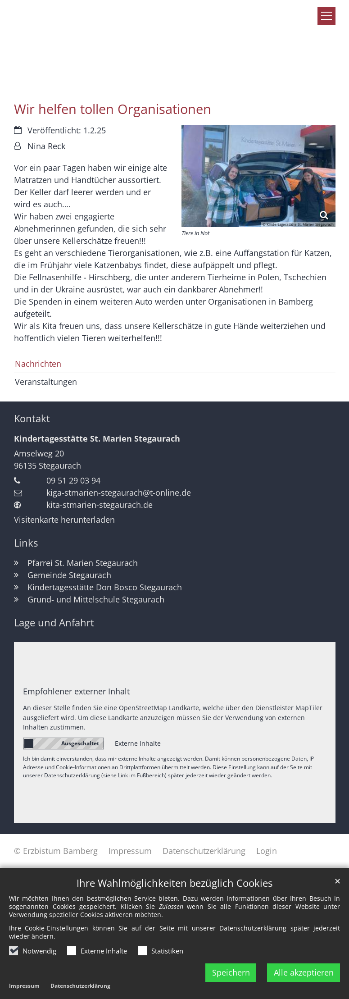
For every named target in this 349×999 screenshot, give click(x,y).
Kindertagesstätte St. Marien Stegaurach (97, 438)
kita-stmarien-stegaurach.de (99, 504)
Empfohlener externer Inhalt (76, 691)
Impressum (24, 986)
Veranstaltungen (46, 381)
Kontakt (32, 418)
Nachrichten (38, 363)
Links (26, 543)
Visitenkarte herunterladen (64, 519)
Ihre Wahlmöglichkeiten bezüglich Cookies (174, 883)
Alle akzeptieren (304, 972)
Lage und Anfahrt (54, 622)
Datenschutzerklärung (80, 986)
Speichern (231, 972)
